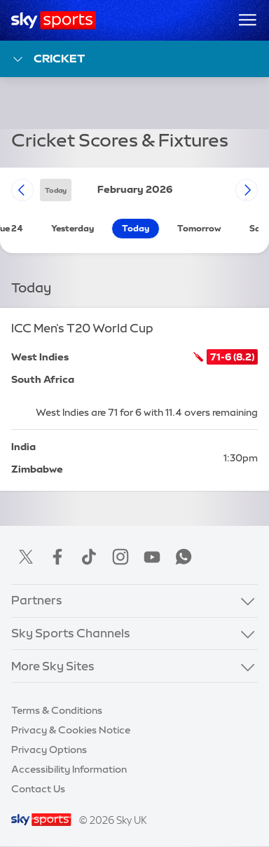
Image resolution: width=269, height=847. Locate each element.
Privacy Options (49, 749)
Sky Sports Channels (70, 633)
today (56, 190)
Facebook (57, 557)
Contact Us (38, 789)
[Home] (53, 20)
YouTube (152, 557)
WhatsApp (184, 557)
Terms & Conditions (56, 710)
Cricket (48, 59)
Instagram (120, 557)
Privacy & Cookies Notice (70, 730)
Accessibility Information (69, 769)
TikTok (89, 557)
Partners (36, 600)
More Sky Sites (53, 666)
